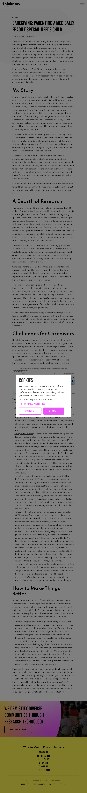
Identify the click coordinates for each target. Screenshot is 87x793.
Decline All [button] (30, 411)
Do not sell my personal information (35, 400)
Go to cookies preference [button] (32, 404)
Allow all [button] (54, 411)
